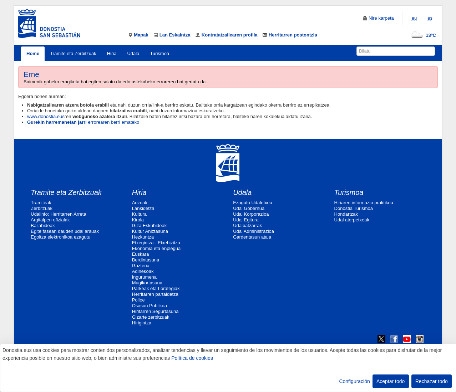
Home (32, 53)
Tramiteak (41, 202)
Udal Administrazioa (253, 231)
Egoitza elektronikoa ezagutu (60, 237)
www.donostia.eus (46, 116)
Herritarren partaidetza (155, 294)
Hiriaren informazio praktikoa (363, 202)
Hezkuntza (143, 237)
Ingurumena (144, 277)
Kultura (139, 214)
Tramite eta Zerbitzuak (73, 53)
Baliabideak (43, 225)
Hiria (112, 53)
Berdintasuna (145, 260)
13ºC (422, 35)
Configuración (354, 381)
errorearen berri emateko (83, 122)
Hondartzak (346, 214)
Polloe (138, 300)
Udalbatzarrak (247, 225)
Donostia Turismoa (353, 208)
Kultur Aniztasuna (150, 231)
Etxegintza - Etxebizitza (156, 242)
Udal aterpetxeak (351, 219)
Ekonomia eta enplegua (156, 248)
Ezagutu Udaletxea (252, 202)
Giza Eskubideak (149, 225)
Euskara (140, 254)
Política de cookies (192, 358)
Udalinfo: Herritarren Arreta (58, 214)
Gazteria (141, 265)
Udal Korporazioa (251, 214)
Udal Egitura (246, 219)
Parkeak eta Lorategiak (156, 288)
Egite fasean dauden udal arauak (65, 231)
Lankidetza (143, 208)
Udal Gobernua (248, 208)
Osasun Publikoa (149, 305)
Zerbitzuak (41, 208)
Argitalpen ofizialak (50, 219)
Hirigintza (141, 322)
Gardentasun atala (252, 237)
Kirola (138, 219)
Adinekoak (143, 271)
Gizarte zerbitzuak (150, 317)
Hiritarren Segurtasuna (155, 311)
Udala (133, 53)
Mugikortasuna (147, 282)
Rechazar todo (431, 381)
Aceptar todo (390, 381)
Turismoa (159, 53)
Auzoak (139, 202)
